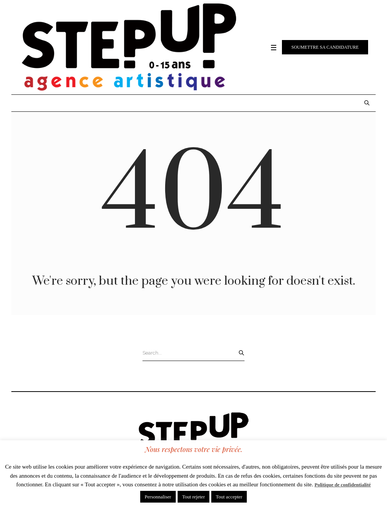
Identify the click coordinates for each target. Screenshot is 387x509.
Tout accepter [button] (229, 497)
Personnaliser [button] (158, 497)
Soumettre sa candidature (325, 47)
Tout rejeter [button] (193, 497)
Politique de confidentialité (342, 484)
